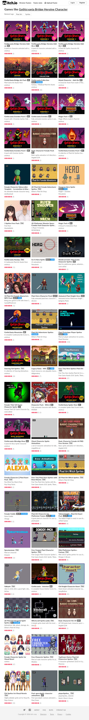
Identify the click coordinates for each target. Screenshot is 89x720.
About (36, 710)
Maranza (61, 664)
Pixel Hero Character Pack (41, 296)
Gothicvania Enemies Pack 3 (15, 116)
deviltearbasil (8, 194)
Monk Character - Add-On (69, 80)
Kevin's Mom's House (66, 698)
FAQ (44, 710)
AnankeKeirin (8, 228)
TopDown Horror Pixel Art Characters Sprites (69, 658)
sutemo (6, 661)
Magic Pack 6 (64, 223)
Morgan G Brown (64, 557)
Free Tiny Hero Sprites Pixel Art (71, 368)
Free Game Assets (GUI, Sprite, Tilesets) (72, 375)
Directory (43, 714)
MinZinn (34, 662)
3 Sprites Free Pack (11, 223)
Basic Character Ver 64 (67, 621)
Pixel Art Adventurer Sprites (42, 332)
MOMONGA (35, 230)
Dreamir (7, 555)
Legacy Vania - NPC (39, 368)
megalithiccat (35, 448)
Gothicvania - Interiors (40, 586)
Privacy (59, 714)
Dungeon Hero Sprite (67, 187)
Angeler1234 (35, 157)
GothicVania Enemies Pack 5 (15, 151)
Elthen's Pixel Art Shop (39, 191)
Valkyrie (7, 586)
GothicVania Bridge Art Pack (15, 80)
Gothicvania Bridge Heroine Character (43, 9)
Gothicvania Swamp (12, 260)
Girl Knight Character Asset (69, 586)
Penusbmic (62, 194)
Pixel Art (19, 14)
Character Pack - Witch (40, 405)
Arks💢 (33, 625)
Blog (51, 710)
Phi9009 (34, 410)
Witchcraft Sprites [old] (40, 621)
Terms (52, 714)
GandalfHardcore (10, 303)
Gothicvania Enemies (39, 116)
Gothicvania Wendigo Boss (14, 441)
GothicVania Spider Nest (68, 405)
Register (82, 3)
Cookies (68, 714)
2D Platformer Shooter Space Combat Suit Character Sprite (42, 224)
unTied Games (63, 521)
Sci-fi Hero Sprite (38, 260)
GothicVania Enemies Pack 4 (70, 151)
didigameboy (35, 373)
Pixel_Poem (35, 700)
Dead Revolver (63, 339)
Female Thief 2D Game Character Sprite (13, 406)
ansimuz (7, 51)
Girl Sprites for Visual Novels (15, 693)
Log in (73, 3)
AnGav (6, 591)
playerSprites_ (64, 693)
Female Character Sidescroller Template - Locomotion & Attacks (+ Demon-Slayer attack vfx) (17, 189)
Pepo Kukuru (8, 700)
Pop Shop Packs (9, 484)
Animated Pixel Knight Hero (69, 296)
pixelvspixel (35, 521)
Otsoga (6, 519)
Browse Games (25, 3)
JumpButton (63, 591)
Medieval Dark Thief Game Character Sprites (69, 261)
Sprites (27, 14)
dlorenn (34, 301)
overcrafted (62, 266)
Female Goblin (10, 514)
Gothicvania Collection (40, 80)
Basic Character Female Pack (42, 151)
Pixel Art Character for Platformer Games (40, 515)
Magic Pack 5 (64, 116)
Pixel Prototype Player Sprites (70, 332)
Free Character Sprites (40, 657)
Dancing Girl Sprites (12, 368)
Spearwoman (9, 550)
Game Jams (37, 3)
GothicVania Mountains (13, 332)
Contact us (61, 710)
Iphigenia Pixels (64, 301)
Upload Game (50, 3)
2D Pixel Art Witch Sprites (69, 477)
